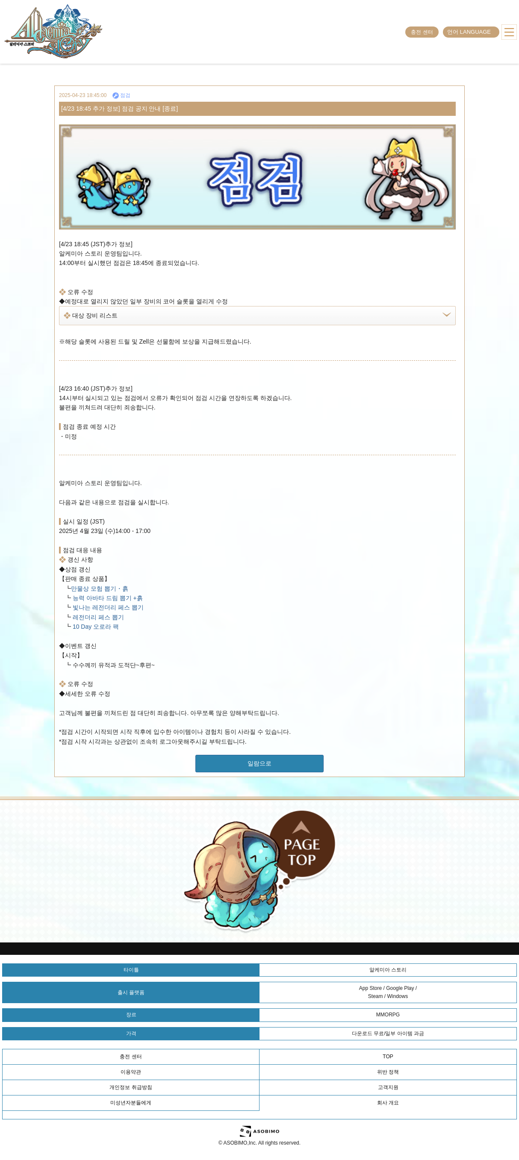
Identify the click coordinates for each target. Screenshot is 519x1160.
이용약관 (131, 1072)
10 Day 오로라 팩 (95, 626)
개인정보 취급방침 (130, 1087)
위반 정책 (388, 1072)
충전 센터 (422, 32)
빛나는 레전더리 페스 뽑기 (107, 607)
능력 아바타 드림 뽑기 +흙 (107, 598)
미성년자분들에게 (130, 1103)
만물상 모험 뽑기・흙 (99, 588)
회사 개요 (388, 1103)
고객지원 (388, 1087)
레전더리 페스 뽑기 (97, 617)
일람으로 (259, 763)
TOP (388, 1057)
